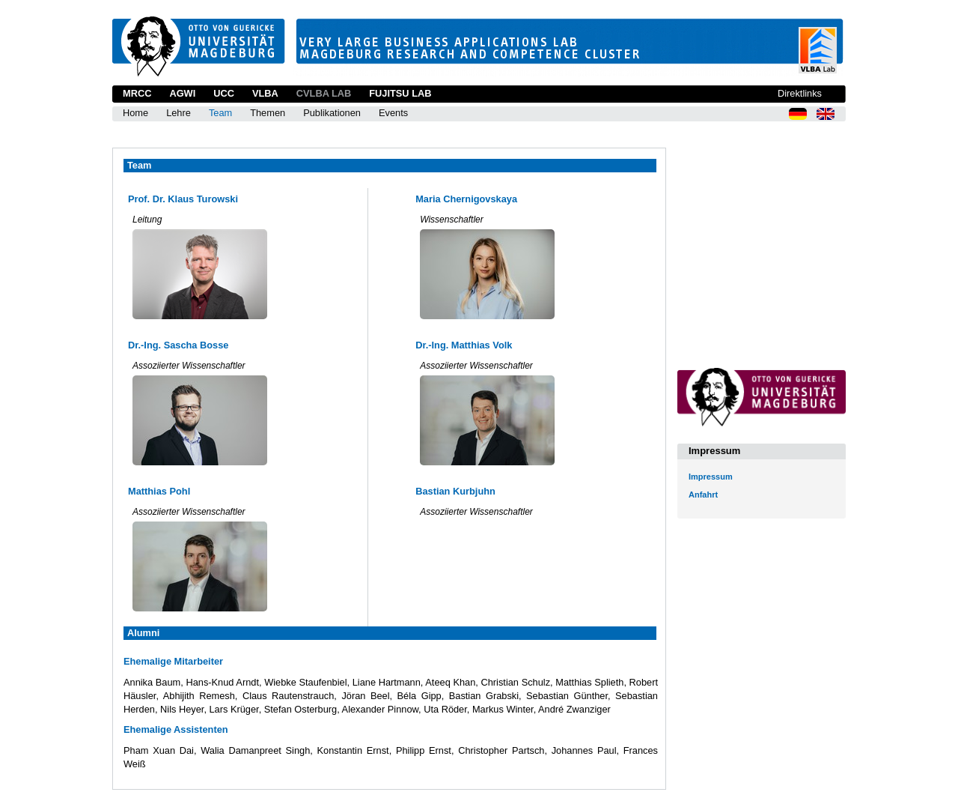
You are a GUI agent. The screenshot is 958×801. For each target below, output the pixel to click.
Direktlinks (800, 93)
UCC (223, 93)
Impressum (711, 476)
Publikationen (332, 112)
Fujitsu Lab (400, 93)
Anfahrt (703, 494)
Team (220, 112)
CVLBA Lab (323, 93)
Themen (267, 112)
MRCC (137, 93)
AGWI (182, 93)
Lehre (178, 112)
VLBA (265, 93)
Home (135, 112)
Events (393, 112)
